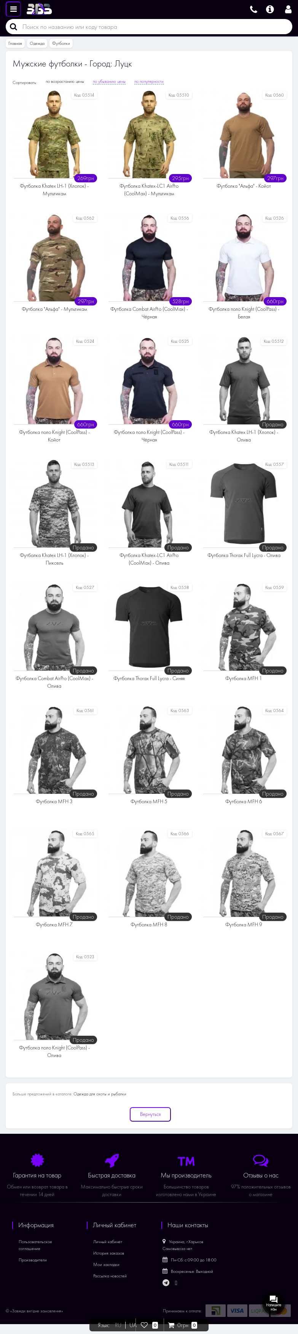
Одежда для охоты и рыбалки (99, 1094)
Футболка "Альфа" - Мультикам (54, 309)
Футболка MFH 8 (149, 924)
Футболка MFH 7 (54, 924)
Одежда (37, 43)
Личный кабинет (107, 1241)
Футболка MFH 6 (243, 801)
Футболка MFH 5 (149, 801)
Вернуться (150, 1114)
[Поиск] (11, 26)
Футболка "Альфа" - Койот (244, 186)
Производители (33, 1260)
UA (133, 1325)
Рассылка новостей (110, 1276)
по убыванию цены (109, 81)
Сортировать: (25, 82)
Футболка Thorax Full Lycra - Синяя (149, 678)
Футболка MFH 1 (243, 678)
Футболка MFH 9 (243, 924)
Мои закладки (106, 1264)
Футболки (61, 43)
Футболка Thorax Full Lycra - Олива (243, 555)
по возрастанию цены (65, 81)
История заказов (108, 1253)
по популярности (149, 81)
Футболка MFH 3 (54, 801)
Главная (15, 43)
